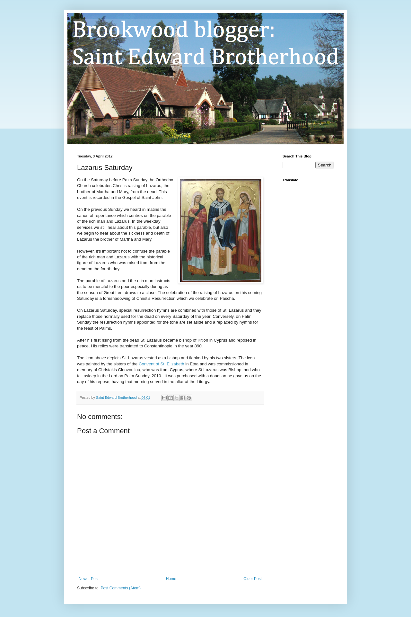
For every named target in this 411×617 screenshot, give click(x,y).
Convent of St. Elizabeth (161, 364)
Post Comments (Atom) (121, 588)
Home (171, 579)
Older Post (252, 579)
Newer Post (89, 579)
